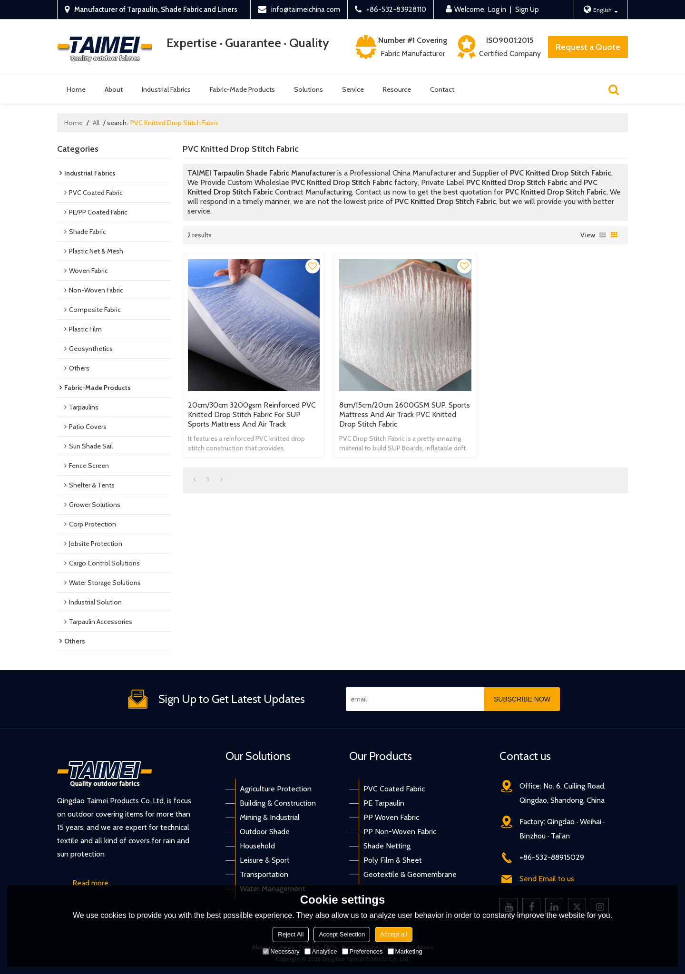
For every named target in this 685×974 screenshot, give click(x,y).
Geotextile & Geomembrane (410, 874)
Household (257, 845)
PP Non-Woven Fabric (399, 831)
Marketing (405, 951)
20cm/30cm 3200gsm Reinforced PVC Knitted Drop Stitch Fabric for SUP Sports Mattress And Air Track (252, 414)
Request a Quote (588, 47)
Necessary (281, 951)
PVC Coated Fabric (394, 788)
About (114, 89)
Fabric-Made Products (242, 89)
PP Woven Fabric (391, 817)
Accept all (393, 934)
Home (76, 89)
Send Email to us (546, 878)
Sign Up (527, 9)
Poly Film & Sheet (392, 860)
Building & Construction (278, 803)
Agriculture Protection (276, 788)
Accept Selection (342, 934)
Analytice (320, 951)
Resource (397, 89)
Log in (497, 9)
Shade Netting (387, 845)
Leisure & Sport (265, 860)
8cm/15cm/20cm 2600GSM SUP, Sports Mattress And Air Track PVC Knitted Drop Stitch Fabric (404, 414)
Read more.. (91, 882)
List (602, 235)
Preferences (362, 951)
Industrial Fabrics (166, 89)
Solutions (308, 89)
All (96, 122)
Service (353, 89)
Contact (442, 89)
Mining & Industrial (270, 817)
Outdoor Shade (265, 831)
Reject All (290, 934)
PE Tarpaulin (383, 803)
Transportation (264, 874)
